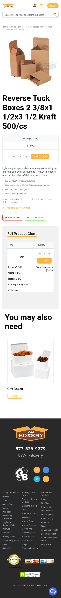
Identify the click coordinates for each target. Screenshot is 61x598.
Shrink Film (7, 548)
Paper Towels (28, 537)
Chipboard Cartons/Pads (41, 27)
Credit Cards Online (14, 567)
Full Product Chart (22, 234)
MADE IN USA (12, 217)
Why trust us (47, 544)
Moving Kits (27, 529)
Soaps (24, 544)
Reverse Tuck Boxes (15, 30)
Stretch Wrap (8, 504)
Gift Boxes (15, 389)
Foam (4, 544)
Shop (14, 396)
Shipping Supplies (19, 27)
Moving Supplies (29, 525)
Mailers (5, 496)
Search (55, 15)
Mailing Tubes (8, 537)
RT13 (22, 257)
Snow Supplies (28, 533)
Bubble (5, 508)
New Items (26, 517)
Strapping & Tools (29, 506)
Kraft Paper (7, 533)
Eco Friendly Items (10, 540)
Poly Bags (6, 512)
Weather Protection (30, 513)
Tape (4, 500)
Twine (24, 509)
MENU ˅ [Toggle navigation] (53, 6)
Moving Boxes (28, 521)
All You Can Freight (49, 530)
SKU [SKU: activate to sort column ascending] (11, 245)
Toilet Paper (27, 540)
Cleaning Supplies (30, 548)
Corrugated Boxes (10, 492)
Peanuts (6, 529)
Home (5, 27)
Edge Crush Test (48, 534)
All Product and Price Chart (16, 208)
